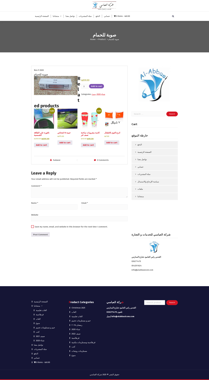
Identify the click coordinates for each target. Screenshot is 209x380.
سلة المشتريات (85, 16)
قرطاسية (40, 314)
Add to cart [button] (41, 145)
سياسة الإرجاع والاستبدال (148, 181)
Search (172, 302)
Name (34, 203)
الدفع (98, 16)
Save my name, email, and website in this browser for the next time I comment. (71, 227)
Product (102, 39)
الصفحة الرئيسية (42, 16)
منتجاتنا (56, 16)
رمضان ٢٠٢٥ (77, 325)
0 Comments (103, 160)
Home (93, 39)
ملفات (140, 189)
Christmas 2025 (78, 308)
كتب (37, 332)
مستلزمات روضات (79, 351)
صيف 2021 (40, 336)
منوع (94, 94)
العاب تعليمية (41, 310)
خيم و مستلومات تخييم (45, 327)
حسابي (107, 16)
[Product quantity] (84, 86)
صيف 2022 (76, 334)
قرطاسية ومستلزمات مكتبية (83, 342)
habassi (56, 160)
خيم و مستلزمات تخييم (81, 320)
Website (34, 215)
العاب (38, 319)
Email (84, 203)
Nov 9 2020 (39, 70)
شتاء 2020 (101, 94)
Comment (36, 186)
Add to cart (96, 86)
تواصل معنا (70, 16)
